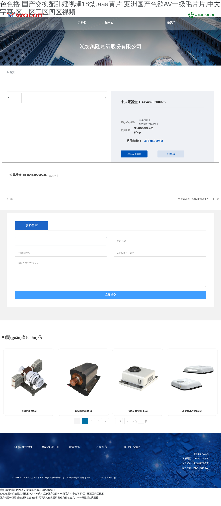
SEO (88, 484)
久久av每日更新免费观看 (85, 504)
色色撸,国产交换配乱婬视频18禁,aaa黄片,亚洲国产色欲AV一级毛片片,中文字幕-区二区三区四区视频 (52, 500)
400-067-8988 (203, 15)
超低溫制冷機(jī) (28, 417)
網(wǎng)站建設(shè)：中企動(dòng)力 (62, 484)
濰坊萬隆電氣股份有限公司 (111, 46)
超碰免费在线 (65, 504)
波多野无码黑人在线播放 (44, 504)
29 (119, 428)
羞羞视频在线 (24, 504)
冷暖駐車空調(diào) (138, 417)
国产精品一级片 (8, 504)
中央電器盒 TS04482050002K (193, 199)
